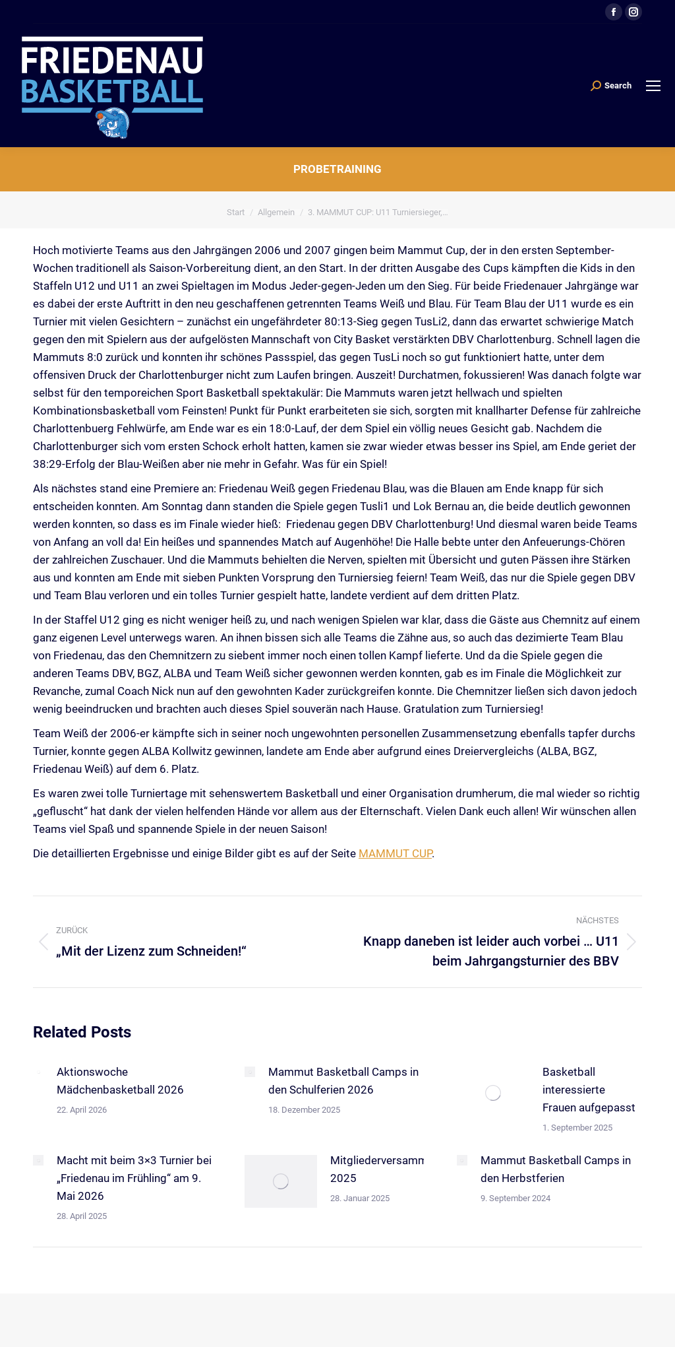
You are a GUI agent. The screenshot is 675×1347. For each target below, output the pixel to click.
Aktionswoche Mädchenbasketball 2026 (120, 1080)
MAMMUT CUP (395, 853)
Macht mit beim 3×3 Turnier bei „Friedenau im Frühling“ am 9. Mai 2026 (134, 1178)
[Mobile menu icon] (653, 85)
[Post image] (38, 1072)
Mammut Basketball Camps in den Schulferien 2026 (343, 1080)
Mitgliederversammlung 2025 (389, 1169)
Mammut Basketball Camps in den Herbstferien (556, 1169)
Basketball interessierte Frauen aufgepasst (589, 1089)
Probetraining (337, 169)
